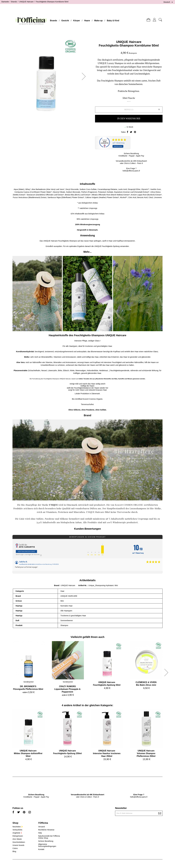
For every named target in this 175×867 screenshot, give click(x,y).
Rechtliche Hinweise (46, 830)
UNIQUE (46, 241)
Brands (53, 20)
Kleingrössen (17, 836)
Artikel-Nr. (82, 585)
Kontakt (41, 849)
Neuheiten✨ (17, 827)
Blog (14, 851)
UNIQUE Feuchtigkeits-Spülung (107, 246)
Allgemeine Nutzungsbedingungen (47, 845)
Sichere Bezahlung (45, 841)
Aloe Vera (20, 362)
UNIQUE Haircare (128, 42)
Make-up (98, 20)
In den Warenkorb (128, 118)
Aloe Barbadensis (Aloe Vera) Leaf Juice (48, 189)
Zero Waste (17, 839)
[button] (84, 76)
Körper (76, 20)
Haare (87, 20)
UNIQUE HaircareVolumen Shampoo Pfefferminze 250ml (146, 753)
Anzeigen (118, 146)
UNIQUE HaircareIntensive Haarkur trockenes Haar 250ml (106, 753)
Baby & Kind (113, 20)
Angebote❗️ (17, 833)
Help (40, 833)
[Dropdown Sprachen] (169, 2)
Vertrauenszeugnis (26, 551)
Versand (41, 827)
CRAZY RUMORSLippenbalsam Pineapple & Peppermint (67, 689)
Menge (127, 110)
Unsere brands (18, 845)
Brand (56, 585)
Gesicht (65, 20)
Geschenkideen (18, 842)
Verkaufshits (17, 830)
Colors (15, 848)
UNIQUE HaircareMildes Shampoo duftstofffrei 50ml (28, 753)
